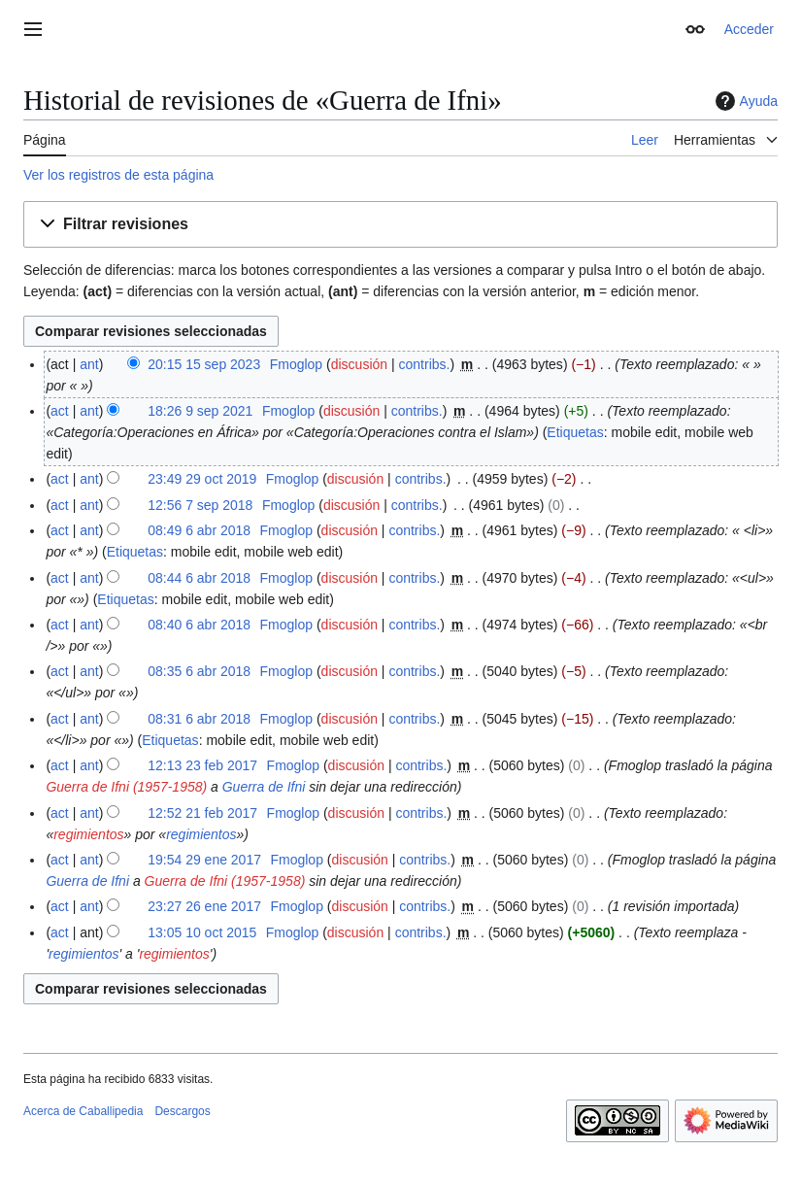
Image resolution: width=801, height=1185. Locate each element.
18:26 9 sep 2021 (200, 411)
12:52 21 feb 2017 (202, 813)
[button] (400, 225)
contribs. (425, 364)
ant (89, 364)
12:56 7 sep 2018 (200, 505)
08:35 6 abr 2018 (199, 671)
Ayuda (744, 101)
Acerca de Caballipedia (83, 1111)
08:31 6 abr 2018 (199, 719)
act (59, 411)
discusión (359, 364)
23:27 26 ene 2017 (204, 906)
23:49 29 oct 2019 (202, 479)
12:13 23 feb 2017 (202, 765)
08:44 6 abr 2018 (199, 578)
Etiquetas (575, 432)
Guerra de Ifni (264, 787)
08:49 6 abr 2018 (199, 530)
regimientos (88, 834)
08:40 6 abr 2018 (199, 624)
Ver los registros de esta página (118, 175)
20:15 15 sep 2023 (204, 364)
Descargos (182, 1111)
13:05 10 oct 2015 (202, 932)
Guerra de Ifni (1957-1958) (126, 787)
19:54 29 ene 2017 (204, 859)
